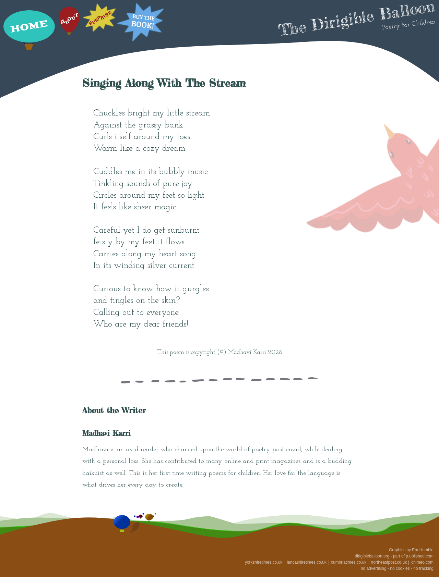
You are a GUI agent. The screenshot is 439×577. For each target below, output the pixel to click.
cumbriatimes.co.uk (348, 562)
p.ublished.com (420, 556)
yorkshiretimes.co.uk (263, 562)
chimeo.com (422, 562)
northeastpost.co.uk (389, 562)
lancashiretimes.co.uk (306, 562)
